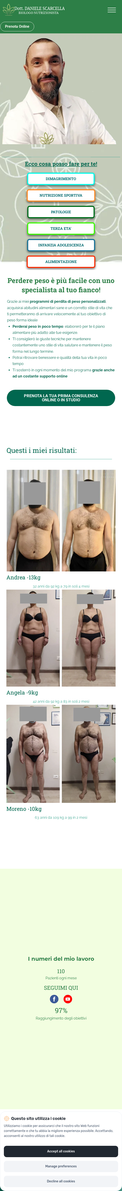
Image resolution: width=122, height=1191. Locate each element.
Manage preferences (61, 1166)
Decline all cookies (61, 1181)
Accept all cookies (61, 1151)
